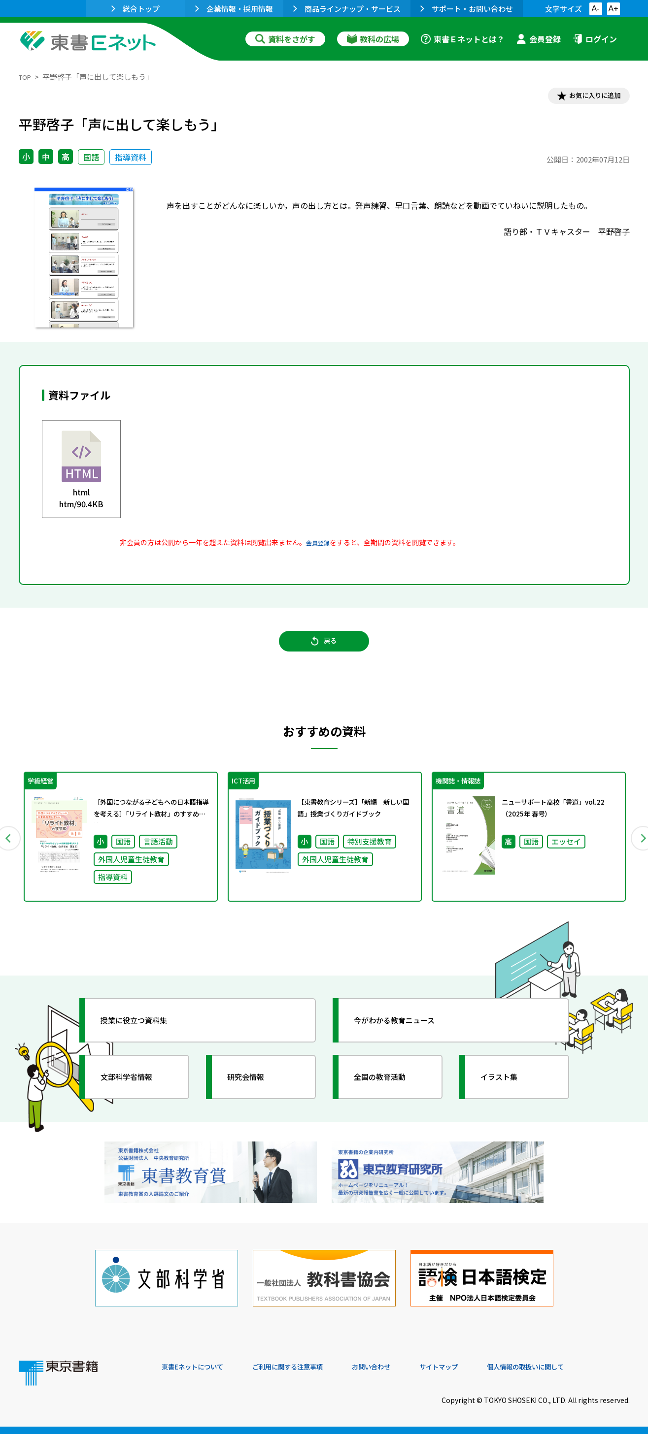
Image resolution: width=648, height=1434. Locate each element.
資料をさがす (285, 39)
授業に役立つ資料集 (145, 1037)
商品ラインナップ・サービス (347, 8)
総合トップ (135, 8)
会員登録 (538, 39)
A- (596, 8)
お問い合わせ (406, 1367)
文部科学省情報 (136, 1093)
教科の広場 (373, 39)
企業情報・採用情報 (234, 8)
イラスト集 (507, 1093)
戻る (324, 650)
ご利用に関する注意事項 (310, 1367)
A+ (613, 8)
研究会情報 (254, 1093)
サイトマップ (482, 1367)
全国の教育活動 (389, 1093)
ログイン (595, 39)
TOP (26, 76)
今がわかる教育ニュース (406, 1037)
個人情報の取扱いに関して (582, 1367)
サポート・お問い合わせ (466, 8)
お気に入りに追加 (586, 97)
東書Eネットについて (200, 1367)
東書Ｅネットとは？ (463, 39)
